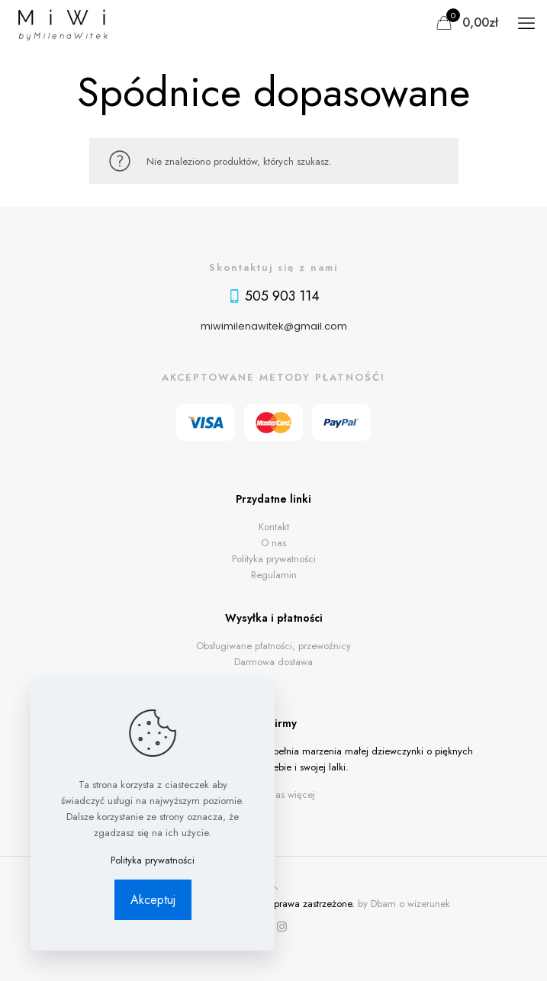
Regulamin (274, 575)
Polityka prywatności (274, 559)
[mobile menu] (526, 23)
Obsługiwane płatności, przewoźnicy (273, 645)
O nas (273, 543)
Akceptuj (152, 900)
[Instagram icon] (282, 926)
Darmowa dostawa (273, 662)
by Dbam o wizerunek (404, 903)
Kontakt (274, 526)
